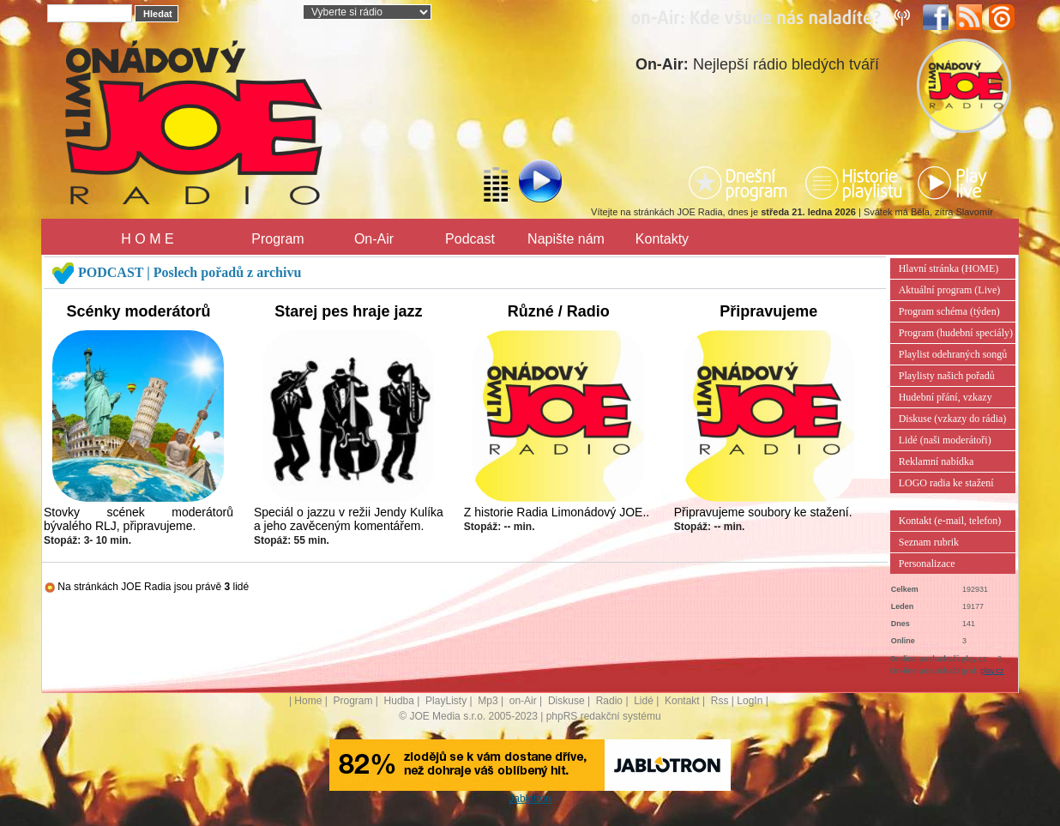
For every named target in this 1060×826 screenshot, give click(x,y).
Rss (720, 701)
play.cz (991, 670)
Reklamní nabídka (936, 461)
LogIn (749, 701)
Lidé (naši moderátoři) (945, 440)
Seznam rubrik (929, 542)
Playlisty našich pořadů (947, 376)
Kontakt (682, 701)
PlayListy (446, 701)
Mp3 (487, 701)
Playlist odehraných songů (953, 354)
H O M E (147, 239)
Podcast (470, 239)
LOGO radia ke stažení (946, 483)
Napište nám (566, 239)
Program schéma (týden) (949, 311)
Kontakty (662, 239)
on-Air (523, 701)
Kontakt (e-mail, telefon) (950, 521)
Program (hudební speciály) (956, 333)
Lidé (643, 701)
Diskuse (566, 701)
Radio (609, 701)
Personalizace (927, 564)
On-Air (374, 239)
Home (308, 701)
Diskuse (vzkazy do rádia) (953, 419)
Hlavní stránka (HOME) (949, 268)
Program (277, 239)
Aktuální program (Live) (950, 290)
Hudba (399, 701)
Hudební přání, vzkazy (945, 397)
